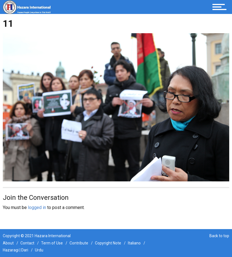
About (8, 243)
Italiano (134, 243)
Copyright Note (108, 243)
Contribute (79, 243)
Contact (27, 243)
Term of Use (52, 243)
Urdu (39, 250)
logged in (37, 207)
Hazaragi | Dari (15, 250)
